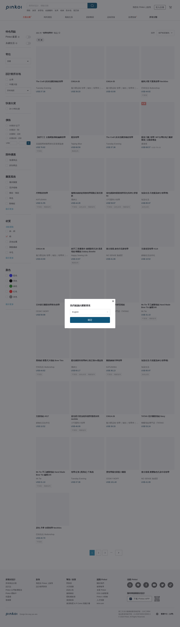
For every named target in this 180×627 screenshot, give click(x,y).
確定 (90, 320)
